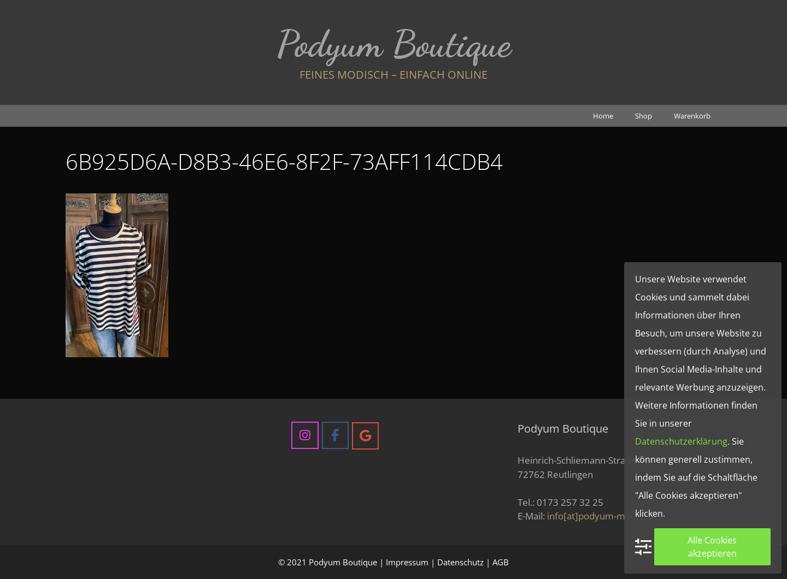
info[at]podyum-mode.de (601, 516)
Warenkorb (692, 116)
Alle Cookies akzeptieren (712, 546)
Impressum (407, 562)
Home (603, 116)
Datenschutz (460, 562)
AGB (500, 562)
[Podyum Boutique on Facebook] (335, 435)
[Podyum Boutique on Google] (365, 435)
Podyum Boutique (394, 43)
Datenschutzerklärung (681, 441)
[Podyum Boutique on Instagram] (304, 435)
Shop (643, 116)
